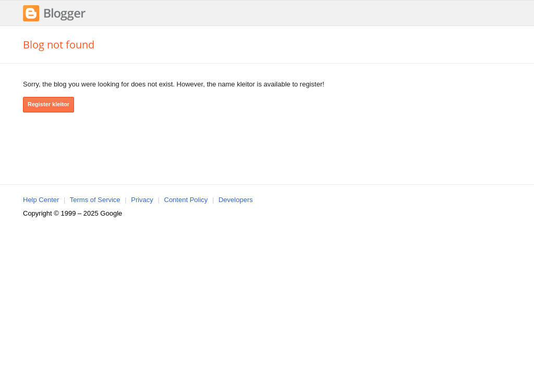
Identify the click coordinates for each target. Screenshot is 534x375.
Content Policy (186, 200)
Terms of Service (95, 200)
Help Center (41, 200)
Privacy (142, 200)
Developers (236, 200)
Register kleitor (48, 104)
